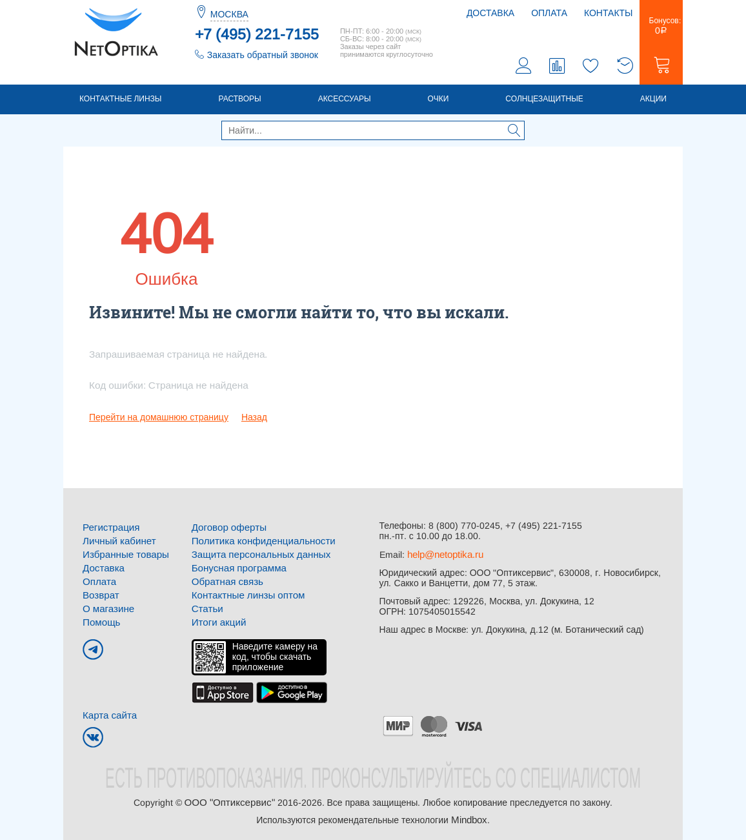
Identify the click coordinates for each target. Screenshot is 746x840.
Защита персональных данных (256, 555)
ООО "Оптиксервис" (229, 799)
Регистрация (109, 529)
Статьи (206, 607)
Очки (438, 101)
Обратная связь (225, 581)
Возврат (100, 594)
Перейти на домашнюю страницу (158, 420)
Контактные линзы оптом (244, 594)
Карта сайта (108, 712)
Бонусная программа (236, 568)
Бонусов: (661, 28)
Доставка (490, 13)
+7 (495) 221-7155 (257, 34)
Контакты (608, 13)
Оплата (549, 13)
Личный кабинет (116, 542)
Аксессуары (344, 101)
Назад (254, 420)
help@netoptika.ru (444, 556)
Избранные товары (123, 555)
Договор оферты (226, 529)
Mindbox (469, 815)
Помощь (100, 620)
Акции (653, 101)
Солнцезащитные (544, 101)
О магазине (107, 607)
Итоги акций (217, 620)
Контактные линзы (120, 101)
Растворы (239, 101)
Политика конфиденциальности (258, 542)
